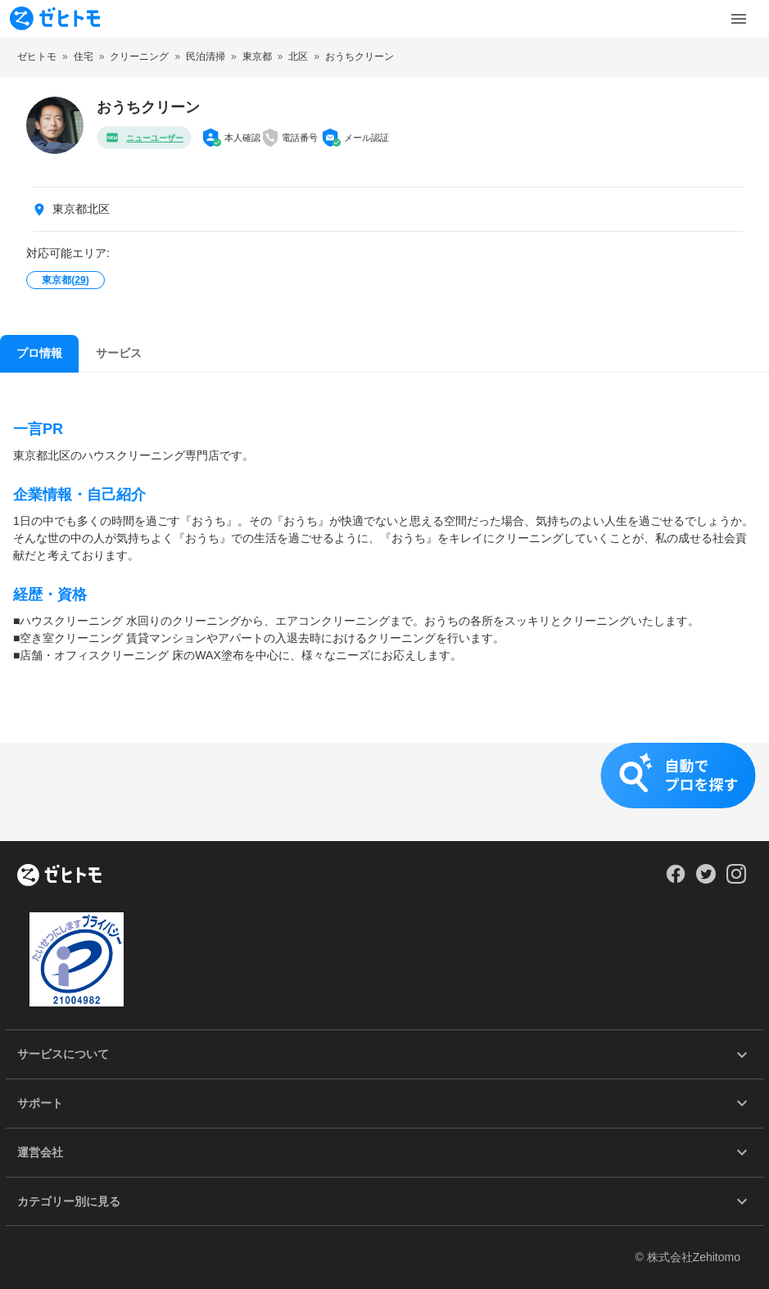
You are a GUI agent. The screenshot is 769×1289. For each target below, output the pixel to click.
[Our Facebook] (675, 879)
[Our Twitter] (705, 879)
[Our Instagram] (737, 879)
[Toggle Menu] (738, 18)
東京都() (65, 280)
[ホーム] (59, 876)
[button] (384, 792)
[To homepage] (54, 18)
